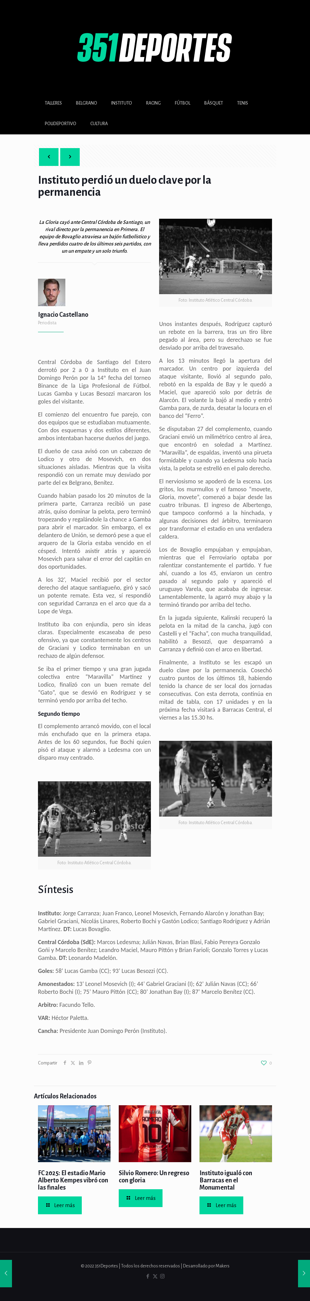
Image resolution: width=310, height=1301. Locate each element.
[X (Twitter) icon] (155, 1276)
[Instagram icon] (162, 1276)
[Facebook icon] (148, 1276)
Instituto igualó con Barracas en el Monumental (225, 1180)
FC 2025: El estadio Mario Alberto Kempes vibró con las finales (73, 1180)
